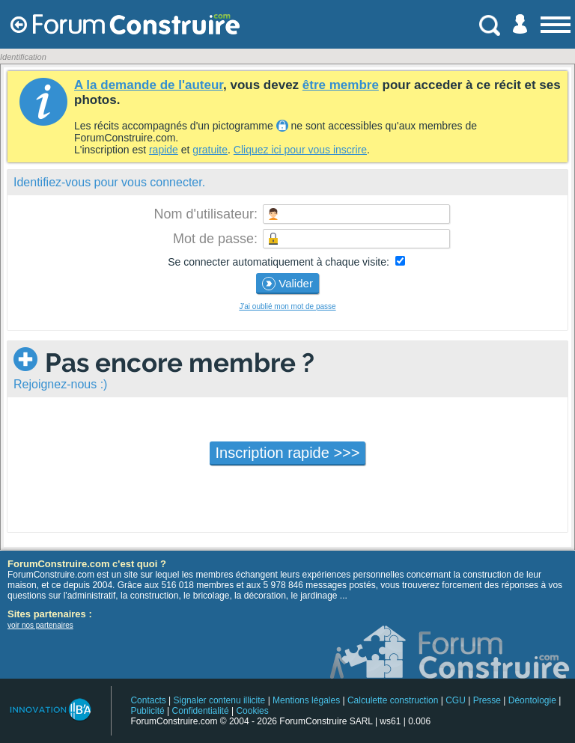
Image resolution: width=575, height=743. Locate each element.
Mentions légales (306, 700)
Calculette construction (392, 700)
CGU (455, 700)
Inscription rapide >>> (288, 452)
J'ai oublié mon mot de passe (287, 306)
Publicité (147, 711)
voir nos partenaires (40, 625)
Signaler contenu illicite (220, 700)
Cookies (252, 711)
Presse (487, 700)
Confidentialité (200, 711)
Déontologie (532, 700)
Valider (287, 283)
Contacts (147, 700)
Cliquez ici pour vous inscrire (300, 150)
